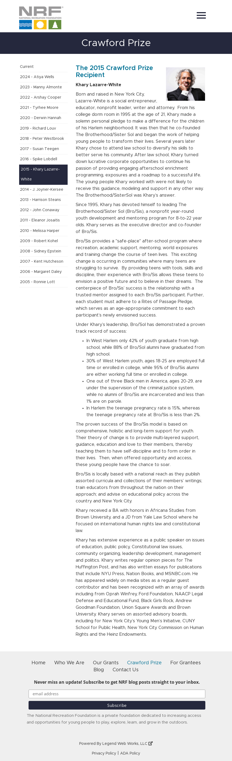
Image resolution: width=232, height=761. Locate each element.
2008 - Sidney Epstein (40, 251)
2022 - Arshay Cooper (40, 97)
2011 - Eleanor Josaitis (40, 220)
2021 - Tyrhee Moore (39, 108)
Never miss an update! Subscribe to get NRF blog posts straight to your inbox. (117, 682)
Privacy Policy (104, 753)
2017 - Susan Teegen (39, 149)
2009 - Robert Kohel (39, 241)
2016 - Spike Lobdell (38, 159)
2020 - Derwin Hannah (40, 118)
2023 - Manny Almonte (41, 87)
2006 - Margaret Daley (41, 272)
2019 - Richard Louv (38, 128)
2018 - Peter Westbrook (42, 139)
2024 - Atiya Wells (37, 77)
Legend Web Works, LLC (127, 744)
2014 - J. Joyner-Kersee (41, 190)
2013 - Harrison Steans (40, 200)
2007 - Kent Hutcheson (41, 261)
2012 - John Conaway (39, 210)
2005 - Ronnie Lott (37, 282)
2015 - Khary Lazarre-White (40, 174)
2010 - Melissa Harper (39, 231)
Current (27, 67)
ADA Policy (130, 753)
